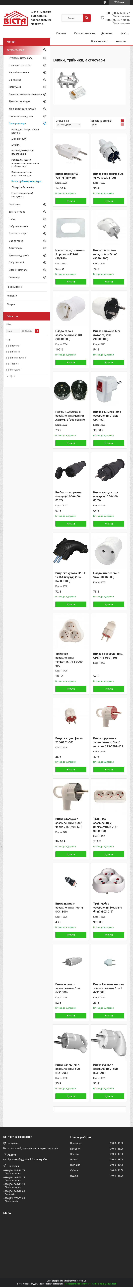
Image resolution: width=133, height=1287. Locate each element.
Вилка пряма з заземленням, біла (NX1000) (67, 988)
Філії (123, 33)
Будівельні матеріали (20, 58)
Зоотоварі (14, 277)
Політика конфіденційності (103, 1284)
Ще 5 (12, 376)
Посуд (12, 219)
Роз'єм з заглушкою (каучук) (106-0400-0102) (68, 496)
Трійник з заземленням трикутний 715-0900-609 (69, 659)
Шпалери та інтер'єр (20, 65)
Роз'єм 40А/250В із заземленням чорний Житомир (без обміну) (70, 415)
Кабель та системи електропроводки (21, 174)
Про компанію (99, 41)
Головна (61, 33)
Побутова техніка (18, 226)
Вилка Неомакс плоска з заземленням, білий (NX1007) (108, 988)
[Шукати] (87, 18)
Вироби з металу (18, 270)
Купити (71, 201)
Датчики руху (18, 138)
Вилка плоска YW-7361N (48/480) (67, 175)
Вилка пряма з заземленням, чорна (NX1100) (69, 907)
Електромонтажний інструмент (22, 195)
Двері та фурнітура (19, 101)
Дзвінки (15, 144)
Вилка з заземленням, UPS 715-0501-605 (108, 655)
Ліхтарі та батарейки (22, 187)
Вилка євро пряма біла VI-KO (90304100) (108, 175)
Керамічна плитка (19, 72)
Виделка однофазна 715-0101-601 (69, 740)
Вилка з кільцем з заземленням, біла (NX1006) (67, 1069)
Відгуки (11, 304)
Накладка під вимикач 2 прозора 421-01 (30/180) (70, 254)
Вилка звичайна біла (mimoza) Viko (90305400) (107, 335)
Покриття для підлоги (21, 116)
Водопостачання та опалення (25, 94)
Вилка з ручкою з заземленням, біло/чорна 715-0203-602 (68, 823)
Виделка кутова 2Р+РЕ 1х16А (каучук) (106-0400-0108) (70, 577)
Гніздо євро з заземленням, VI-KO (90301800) (68, 335)
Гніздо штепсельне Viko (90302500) (106, 575)
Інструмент (15, 87)
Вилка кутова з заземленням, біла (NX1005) (105, 1069)
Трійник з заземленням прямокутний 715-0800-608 (105, 824)
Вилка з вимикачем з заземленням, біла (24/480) (107, 415)
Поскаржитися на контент (77, 1284)
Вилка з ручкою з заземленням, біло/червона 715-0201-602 (108, 742)
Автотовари (15, 248)
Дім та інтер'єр (17, 211)
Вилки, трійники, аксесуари (26, 181)
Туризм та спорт (18, 233)
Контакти (121, 41)
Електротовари (17, 123)
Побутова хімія (17, 262)
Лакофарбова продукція (22, 108)
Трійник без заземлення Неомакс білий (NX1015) (107, 907)
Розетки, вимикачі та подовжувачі (22, 152)
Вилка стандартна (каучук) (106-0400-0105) (106, 496)
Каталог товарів (83, 33)
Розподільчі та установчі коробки (25, 131)
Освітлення (15, 204)
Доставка (106, 33)
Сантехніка (15, 79)
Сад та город (16, 241)
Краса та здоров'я (19, 255)
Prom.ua (82, 1281)
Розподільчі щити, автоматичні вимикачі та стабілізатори (25, 163)
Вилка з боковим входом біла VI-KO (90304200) (105, 254)
